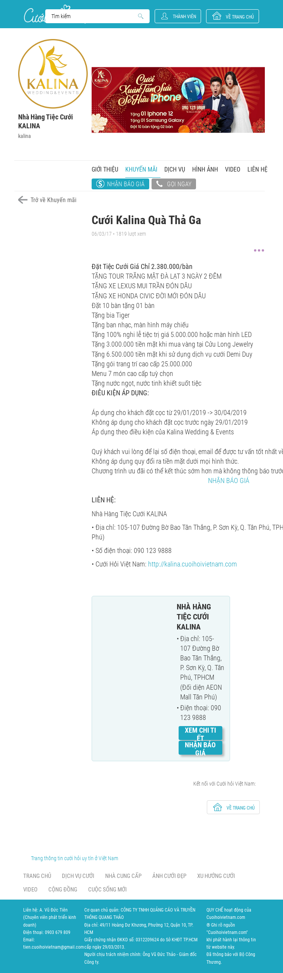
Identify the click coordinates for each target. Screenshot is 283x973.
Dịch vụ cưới (78, 876)
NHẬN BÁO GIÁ (228, 480)
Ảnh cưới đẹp (169, 876)
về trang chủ (240, 17)
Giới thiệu (105, 169)
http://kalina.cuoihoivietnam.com (192, 564)
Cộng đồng (62, 889)
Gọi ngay (174, 184)
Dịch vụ (174, 169)
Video (232, 169)
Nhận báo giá (126, 184)
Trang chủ (37, 876)
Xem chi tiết (200, 734)
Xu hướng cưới (216, 876)
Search (93, 16)
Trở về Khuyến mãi (54, 200)
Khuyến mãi (141, 169)
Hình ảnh (205, 169)
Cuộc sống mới (107, 889)
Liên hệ (257, 169)
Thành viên (184, 16)
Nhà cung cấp (123, 876)
